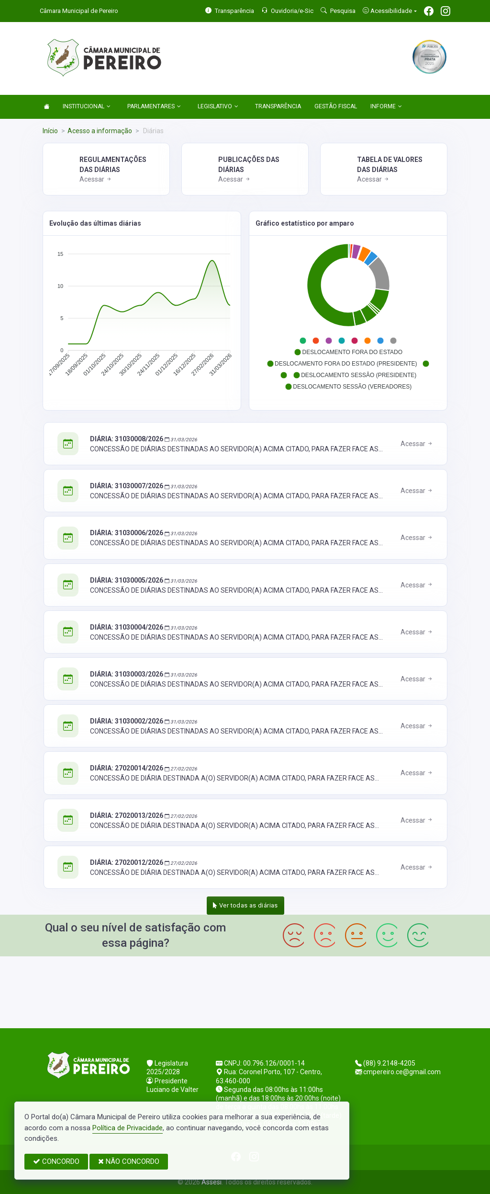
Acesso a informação (99, 131)
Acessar (95, 179)
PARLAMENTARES (154, 107)
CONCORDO (56, 1161)
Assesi (211, 1182)
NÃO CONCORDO (128, 1161)
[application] (142, 316)
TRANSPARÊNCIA (278, 106)
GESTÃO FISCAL (335, 106)
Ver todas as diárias (245, 905)
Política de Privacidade (127, 1128)
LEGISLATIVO (218, 107)
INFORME (386, 107)
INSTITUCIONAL (87, 107)
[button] (303, 340)
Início (50, 131)
